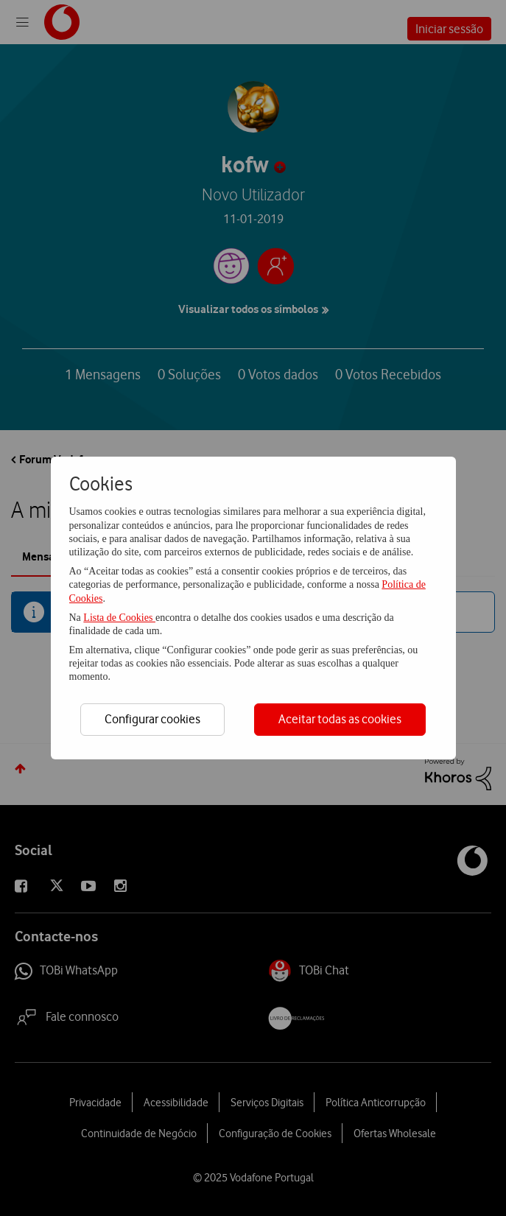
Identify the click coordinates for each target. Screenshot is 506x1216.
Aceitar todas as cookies (339, 718)
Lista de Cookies (119, 617)
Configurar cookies (152, 718)
